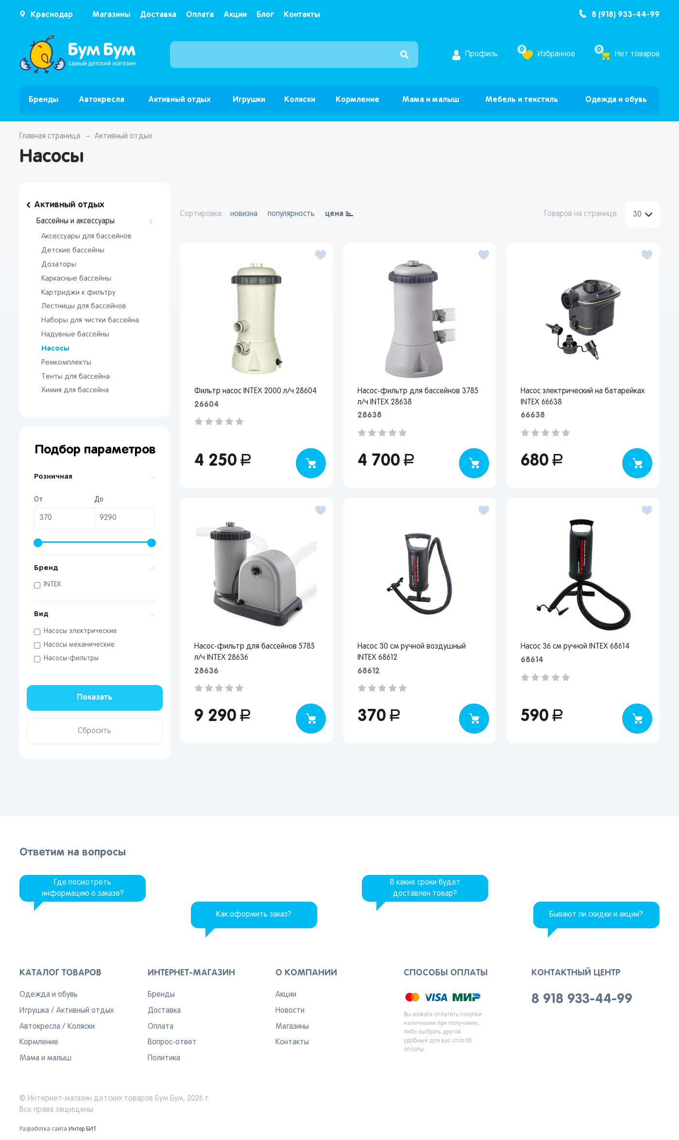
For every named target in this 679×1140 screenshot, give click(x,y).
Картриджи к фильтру (78, 292)
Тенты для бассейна (75, 376)
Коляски (299, 99)
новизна (243, 214)
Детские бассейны (72, 250)
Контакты (302, 14)
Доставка (158, 14)
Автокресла (101, 99)
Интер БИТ (82, 1129)
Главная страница (49, 136)
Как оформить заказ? (253, 914)
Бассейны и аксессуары (75, 221)
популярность (291, 214)
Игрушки (249, 99)
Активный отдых (179, 99)
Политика (164, 1058)
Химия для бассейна (75, 390)
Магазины (111, 14)
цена (334, 214)
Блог (265, 14)
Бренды (43, 99)
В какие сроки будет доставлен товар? (425, 888)
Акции (235, 14)
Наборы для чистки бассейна (90, 320)
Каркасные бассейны (76, 278)
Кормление (357, 99)
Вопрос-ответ (172, 1042)
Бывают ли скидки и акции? (596, 914)
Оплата (200, 14)
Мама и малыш (430, 99)
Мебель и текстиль (521, 99)
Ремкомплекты (66, 362)
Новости (290, 1010)
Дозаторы (58, 264)
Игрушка (34, 1010)
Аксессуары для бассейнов (86, 236)
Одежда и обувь (616, 99)
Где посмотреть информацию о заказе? (83, 888)
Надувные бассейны (75, 334)
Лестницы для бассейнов (83, 306)
